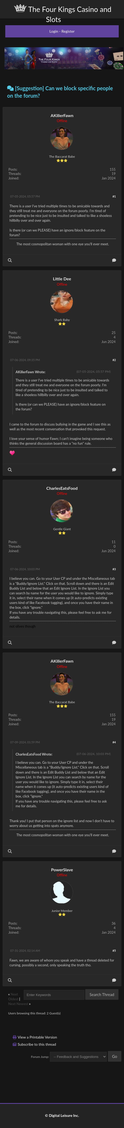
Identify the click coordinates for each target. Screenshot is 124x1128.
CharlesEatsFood (62, 488)
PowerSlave (62, 869)
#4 (114, 742)
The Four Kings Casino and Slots (62, 14)
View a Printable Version (37, 1037)
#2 (114, 360)
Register (68, 31)
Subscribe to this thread (37, 1044)
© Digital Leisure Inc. (62, 1115)
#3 (114, 569)
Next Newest (18, 1004)
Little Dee (62, 278)
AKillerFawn (62, 115)
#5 (114, 950)
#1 (114, 196)
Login (53, 31)
